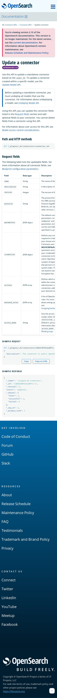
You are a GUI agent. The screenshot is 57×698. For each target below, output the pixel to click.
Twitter (7, 589)
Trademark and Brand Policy (26, 539)
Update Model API (11, 84)
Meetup (8, 615)
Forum (7, 445)
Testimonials (12, 530)
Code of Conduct (16, 436)
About (7, 495)
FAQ (5, 521)
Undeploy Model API (28, 102)
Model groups (47, 331)
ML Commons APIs (9, 25)
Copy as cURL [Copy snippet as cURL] (41, 361)
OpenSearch (18, 6)
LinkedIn (9, 597)
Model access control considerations (20, 130)
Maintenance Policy (18, 512)
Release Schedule (16, 504)
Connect (9, 580)
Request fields (22, 114)
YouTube (9, 606)
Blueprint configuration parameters (20, 168)
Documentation (15, 16)
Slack (6, 463)
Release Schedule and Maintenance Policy (26, 52)
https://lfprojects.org (14, 691)
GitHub (8, 454)
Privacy (7, 548)
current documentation (25, 42)
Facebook (10, 624)
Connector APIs (26, 25)
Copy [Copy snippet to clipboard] (26, 361)
